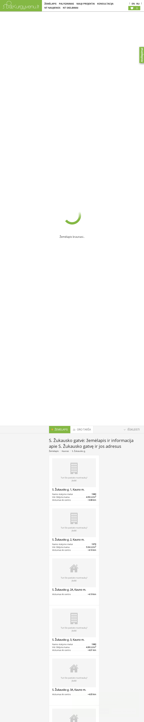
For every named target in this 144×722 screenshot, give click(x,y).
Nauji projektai (85, 3)
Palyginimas (66, 3)
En (133, 3)
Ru (137, 3)
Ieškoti (26, 545)
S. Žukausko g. (79, 451)
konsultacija (105, 3)
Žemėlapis (50, 3)
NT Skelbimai (70, 7)
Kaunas (65, 451)
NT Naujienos (52, 7)
